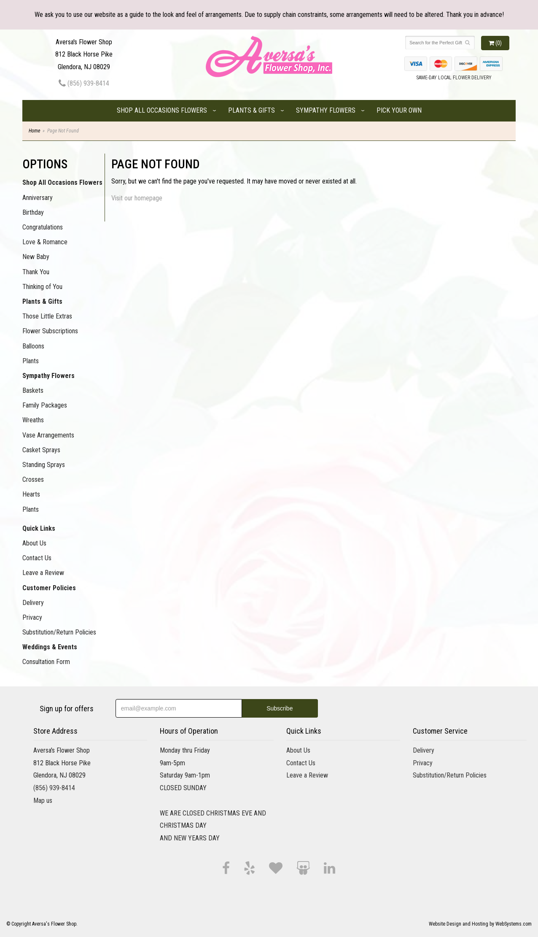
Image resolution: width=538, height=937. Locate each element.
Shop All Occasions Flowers (162, 110)
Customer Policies (49, 588)
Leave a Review (43, 573)
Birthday (33, 212)
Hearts (31, 494)
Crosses (33, 479)
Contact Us (36, 558)
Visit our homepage (136, 198)
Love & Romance (44, 242)
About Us (34, 543)
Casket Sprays (41, 450)
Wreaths (33, 420)
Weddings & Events (49, 647)
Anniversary (37, 198)
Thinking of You (42, 287)
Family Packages (44, 405)
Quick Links (38, 528)
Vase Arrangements (48, 435)
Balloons (33, 346)
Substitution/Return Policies (59, 632)
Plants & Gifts (251, 110)
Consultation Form (46, 662)
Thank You (35, 272)
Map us (42, 801)
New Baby (35, 257)
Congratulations (42, 227)
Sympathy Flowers (325, 110)
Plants (30, 361)
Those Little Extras (47, 316)
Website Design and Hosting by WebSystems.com (480, 924)
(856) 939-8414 (84, 83)
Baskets (32, 390)
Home (34, 131)
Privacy (32, 617)
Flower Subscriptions (50, 331)
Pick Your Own (399, 110)
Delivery (33, 603)
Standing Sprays (43, 465)
